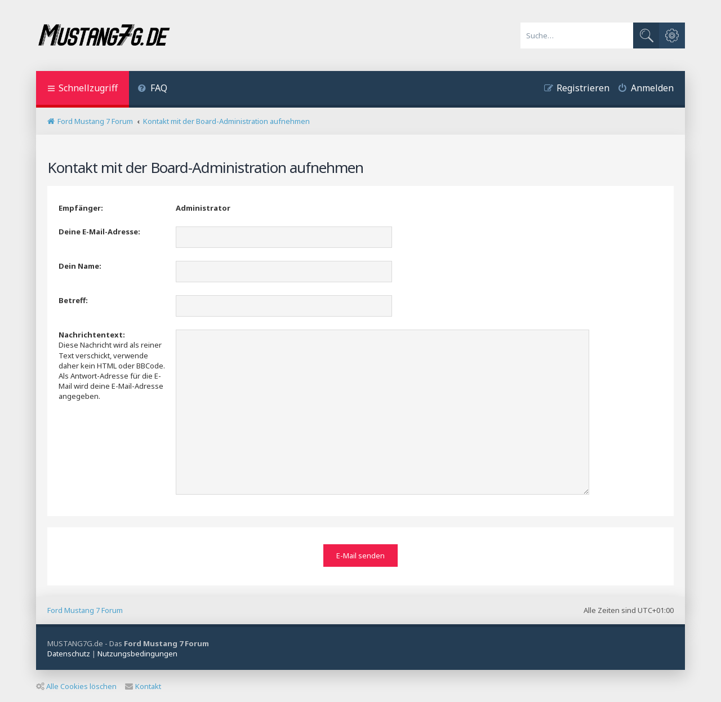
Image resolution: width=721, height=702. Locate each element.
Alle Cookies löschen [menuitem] (76, 684)
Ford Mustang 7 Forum (85, 609)
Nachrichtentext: (92, 335)
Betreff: (73, 300)
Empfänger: (81, 208)
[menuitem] (152, 89)
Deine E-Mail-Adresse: (99, 231)
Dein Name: (80, 266)
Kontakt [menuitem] (143, 684)
